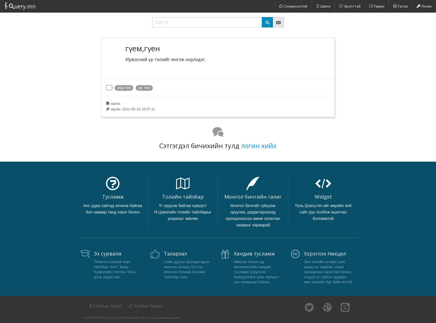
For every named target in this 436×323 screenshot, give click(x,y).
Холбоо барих (145, 306)
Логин (424, 6)
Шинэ (323, 6)
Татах (400, 6)
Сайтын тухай (105, 306)
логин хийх (258, 145)
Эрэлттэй (350, 6)
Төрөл (376, 6)
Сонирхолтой (293, 6)
